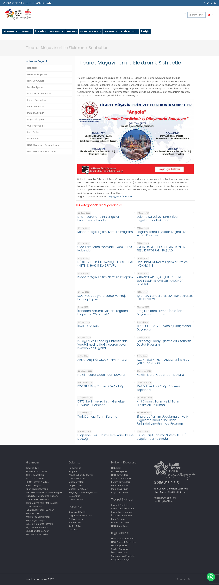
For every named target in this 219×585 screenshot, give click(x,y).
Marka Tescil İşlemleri (38, 517)
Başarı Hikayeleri (36, 119)
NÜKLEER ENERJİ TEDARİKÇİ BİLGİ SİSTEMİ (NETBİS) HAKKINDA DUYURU (105, 264)
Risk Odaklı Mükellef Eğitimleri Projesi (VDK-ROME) (162, 264)
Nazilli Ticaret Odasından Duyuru (101, 375)
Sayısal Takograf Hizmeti (39, 524)
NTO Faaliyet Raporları (123, 542)
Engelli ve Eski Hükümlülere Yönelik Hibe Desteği (105, 437)
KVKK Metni (75, 526)
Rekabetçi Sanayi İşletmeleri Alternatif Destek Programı (164, 343)
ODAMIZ (26, 31)
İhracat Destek (119, 505)
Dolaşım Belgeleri (120, 522)
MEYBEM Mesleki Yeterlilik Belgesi (44, 492)
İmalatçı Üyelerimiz (121, 515)
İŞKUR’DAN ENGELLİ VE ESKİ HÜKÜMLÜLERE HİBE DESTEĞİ (165, 297)
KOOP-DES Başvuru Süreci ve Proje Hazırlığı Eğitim (102, 297)
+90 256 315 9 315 (15, 3)
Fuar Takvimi (118, 519)
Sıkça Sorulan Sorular (37, 531)
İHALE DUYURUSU (89, 326)
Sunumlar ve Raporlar (123, 556)
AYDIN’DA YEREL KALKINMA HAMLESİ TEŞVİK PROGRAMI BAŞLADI (161, 248)
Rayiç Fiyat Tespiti (35, 520)
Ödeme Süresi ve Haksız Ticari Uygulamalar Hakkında (158, 218)
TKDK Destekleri (35, 478)
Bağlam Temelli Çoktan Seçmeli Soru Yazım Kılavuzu (163, 233)
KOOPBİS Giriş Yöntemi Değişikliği (100, 386)
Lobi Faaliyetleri (35, 87)
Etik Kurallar (75, 522)
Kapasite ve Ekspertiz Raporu (42, 496)
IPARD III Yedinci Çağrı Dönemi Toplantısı (158, 388)
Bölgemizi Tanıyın (120, 559)
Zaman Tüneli (76, 499)
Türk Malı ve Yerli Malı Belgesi (42, 503)
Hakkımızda (75, 468)
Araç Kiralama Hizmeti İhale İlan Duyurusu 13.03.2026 (159, 312)
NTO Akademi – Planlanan (41, 151)
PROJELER (72, 31)
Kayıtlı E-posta (34, 513)
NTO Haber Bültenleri (122, 538)
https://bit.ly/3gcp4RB (120, 196)
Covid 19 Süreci (34, 506)
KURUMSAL (56, 31)
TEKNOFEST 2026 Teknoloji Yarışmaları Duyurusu (164, 327)
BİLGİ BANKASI (129, 31)
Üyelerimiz (74, 496)
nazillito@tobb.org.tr (40, 3)
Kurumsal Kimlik (77, 512)
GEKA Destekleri (35, 475)
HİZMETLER (10, 31)
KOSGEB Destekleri (36, 471)
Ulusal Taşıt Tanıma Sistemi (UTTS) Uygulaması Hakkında (162, 437)
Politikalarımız (76, 519)
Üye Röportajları (36, 125)
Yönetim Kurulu (77, 478)
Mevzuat (73, 529)
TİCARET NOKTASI (90, 31)
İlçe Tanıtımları (119, 552)
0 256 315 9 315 (166, 482)
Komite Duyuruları (121, 478)
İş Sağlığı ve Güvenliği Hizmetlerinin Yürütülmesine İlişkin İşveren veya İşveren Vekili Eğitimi (102, 344)
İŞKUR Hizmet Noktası (37, 482)
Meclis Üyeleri (76, 482)
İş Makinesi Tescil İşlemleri (40, 510)
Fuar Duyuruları (35, 106)
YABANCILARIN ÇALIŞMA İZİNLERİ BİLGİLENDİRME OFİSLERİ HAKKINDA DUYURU (160, 280)
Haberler (32, 68)
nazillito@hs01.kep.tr (165, 501)
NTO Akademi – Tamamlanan (43, 145)
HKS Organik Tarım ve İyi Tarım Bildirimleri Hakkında (158, 403)
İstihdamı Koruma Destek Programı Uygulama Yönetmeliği (102, 312)
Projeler (73, 471)
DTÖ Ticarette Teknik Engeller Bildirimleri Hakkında (98, 218)
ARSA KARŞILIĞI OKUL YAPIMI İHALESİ (102, 360)
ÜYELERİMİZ (40, 31)
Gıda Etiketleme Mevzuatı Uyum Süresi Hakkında (104, 248)
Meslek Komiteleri (78, 489)
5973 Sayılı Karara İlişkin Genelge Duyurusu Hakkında (101, 403)
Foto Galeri (33, 132)
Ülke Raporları (119, 545)
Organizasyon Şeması (80, 515)
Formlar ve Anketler (37, 534)
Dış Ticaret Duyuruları (39, 93)
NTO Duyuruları (35, 80)
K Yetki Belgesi (33, 485)
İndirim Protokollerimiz (38, 499)
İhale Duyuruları (35, 113)
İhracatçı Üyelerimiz (122, 512)
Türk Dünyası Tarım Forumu (97, 417)
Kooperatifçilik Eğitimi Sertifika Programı (105, 232)
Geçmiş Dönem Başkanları (83, 492)
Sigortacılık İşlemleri (37, 527)
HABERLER (110, 31)
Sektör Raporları (120, 549)
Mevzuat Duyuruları (37, 74)
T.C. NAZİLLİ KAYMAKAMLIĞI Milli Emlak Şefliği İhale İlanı (163, 361)
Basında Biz (33, 138)
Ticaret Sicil (32, 468)
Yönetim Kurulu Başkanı (81, 475)
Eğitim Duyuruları (36, 100)
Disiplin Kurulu (76, 485)
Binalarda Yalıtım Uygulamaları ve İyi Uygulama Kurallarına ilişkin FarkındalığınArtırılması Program (163, 420)
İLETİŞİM (145, 31)
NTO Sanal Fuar (119, 526)
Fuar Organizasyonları (38, 489)
